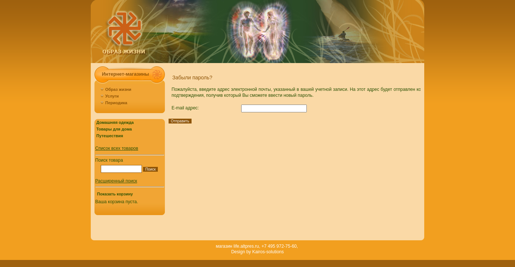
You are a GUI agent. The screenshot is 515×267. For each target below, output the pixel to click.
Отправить (180, 121)
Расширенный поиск (116, 181)
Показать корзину (115, 194)
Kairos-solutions (268, 251)
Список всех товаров (116, 148)
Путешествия (109, 136)
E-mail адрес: (185, 108)
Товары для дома (114, 129)
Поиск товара (109, 160)
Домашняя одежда (115, 122)
